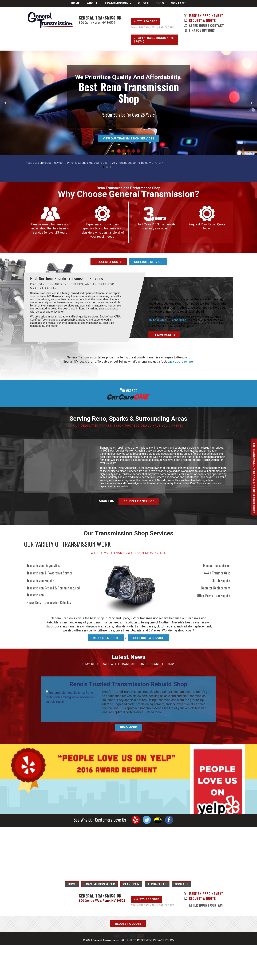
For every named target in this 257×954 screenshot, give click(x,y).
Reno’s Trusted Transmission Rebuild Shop (128, 684)
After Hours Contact (204, 26)
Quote (143, 3)
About (92, 3)
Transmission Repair (99, 884)
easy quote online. (180, 361)
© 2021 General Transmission (101, 949)
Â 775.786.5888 (147, 899)
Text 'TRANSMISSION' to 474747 (154, 39)
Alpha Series (157, 884)
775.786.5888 (145, 21)
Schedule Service (148, 262)
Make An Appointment (203, 16)
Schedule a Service (139, 501)
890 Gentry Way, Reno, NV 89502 (102, 900)
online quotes (157, 320)
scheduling (179, 320)
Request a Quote (200, 20)
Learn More (164, 335)
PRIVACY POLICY (163, 949)
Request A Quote (106, 638)
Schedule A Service (148, 638)
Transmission (118, 3)
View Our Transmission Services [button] (128, 138)
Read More (154, 712)
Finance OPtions (199, 30)
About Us (106, 501)
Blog (160, 3)
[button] (5, 103)
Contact (178, 3)
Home (75, 3)
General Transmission (100, 18)
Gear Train (131, 884)
